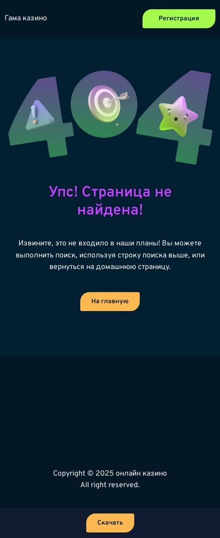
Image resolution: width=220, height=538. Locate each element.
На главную (110, 302)
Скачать (110, 523)
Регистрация (179, 19)
